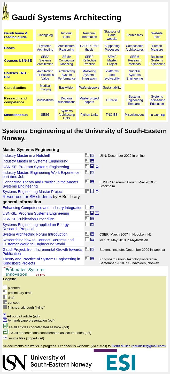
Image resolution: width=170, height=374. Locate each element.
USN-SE (112, 100)
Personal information (89, 35)
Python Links (89, 114)
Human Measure (157, 47)
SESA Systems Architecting (45, 60)
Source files (135, 35)
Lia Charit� (157, 115)
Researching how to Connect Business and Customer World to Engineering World (38, 242)
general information (22, 202)
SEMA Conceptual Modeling (67, 60)
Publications (45, 100)
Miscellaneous (16, 115)
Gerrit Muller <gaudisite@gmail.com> (139, 346)
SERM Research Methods (134, 60)
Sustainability (112, 87)
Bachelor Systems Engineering (157, 60)
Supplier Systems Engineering (134, 74)
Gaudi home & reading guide (15, 35)
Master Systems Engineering (31, 149)
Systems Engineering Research (134, 100)
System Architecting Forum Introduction (35, 234)
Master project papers (89, 100)
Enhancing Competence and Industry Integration (42, 208)
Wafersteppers (89, 87)
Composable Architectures (135, 47)
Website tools (157, 35)
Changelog (45, 35)
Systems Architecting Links (67, 114)
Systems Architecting (45, 47)
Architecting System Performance (67, 74)
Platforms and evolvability (112, 74)
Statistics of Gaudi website (112, 35)
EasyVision (66, 87)
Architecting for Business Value (45, 74)
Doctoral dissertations (66, 100)
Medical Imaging (45, 87)
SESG (45, 114)
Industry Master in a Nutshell (26, 155)
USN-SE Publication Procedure (28, 219)
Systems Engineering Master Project (33, 192)
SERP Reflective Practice (89, 60)
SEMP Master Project (112, 60)
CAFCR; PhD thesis (89, 47)
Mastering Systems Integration (89, 74)
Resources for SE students (27, 196)
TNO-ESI (112, 114)
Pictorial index (66, 35)
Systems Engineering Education (157, 100)
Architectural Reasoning (66, 47)
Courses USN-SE (18, 61)
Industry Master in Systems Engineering (35, 161)
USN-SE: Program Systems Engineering (36, 167)
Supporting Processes (112, 47)
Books (9, 48)
